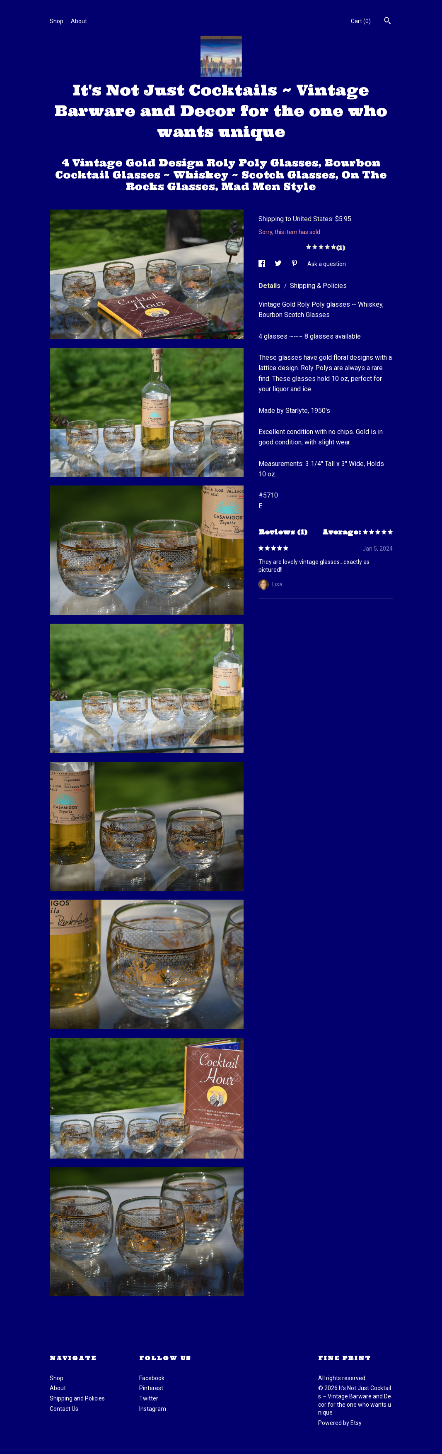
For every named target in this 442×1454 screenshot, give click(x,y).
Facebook (151, 1378)
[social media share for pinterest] (295, 264)
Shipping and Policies (77, 1398)
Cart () (361, 21)
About (79, 21)
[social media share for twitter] (279, 264)
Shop (56, 21)
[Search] (387, 21)
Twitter (148, 1398)
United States (312, 219)
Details (270, 286)
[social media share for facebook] (262, 264)
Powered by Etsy (340, 1423)
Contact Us (64, 1408)
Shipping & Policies (318, 286)
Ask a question (326, 264)
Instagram (152, 1408)
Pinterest (151, 1388)
